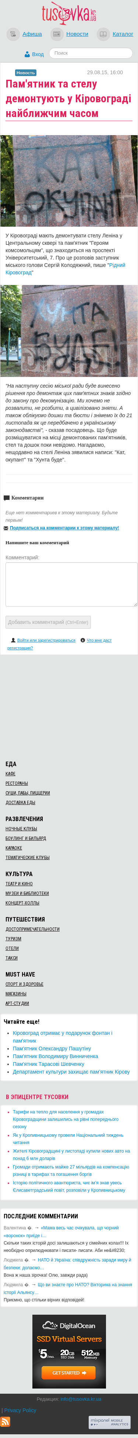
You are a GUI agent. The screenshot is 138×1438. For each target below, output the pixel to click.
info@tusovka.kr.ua (80, 1399)
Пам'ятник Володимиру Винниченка (55, 1056)
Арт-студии (17, 1003)
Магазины (16, 993)
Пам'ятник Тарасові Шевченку (48, 1064)
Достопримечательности (33, 929)
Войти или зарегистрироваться (46, 640)
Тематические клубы (28, 857)
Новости (77, 34)
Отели (12, 948)
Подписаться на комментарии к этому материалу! (64, 528)
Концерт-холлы (22, 903)
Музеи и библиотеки (27, 893)
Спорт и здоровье (24, 984)
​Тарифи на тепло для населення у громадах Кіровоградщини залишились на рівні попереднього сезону (65, 1119)
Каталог (123, 34)
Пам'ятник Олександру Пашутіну (52, 1048)
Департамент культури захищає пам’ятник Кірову (71, 1072)
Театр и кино (19, 883)
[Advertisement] (69, 706)
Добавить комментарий (48, 622)
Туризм (13, 938)
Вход (38, 54)
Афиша (32, 34)
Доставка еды (20, 802)
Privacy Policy (20, 1410)
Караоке (14, 848)
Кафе (10, 773)
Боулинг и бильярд (26, 838)
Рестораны (17, 783)
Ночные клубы (21, 828)
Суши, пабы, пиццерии (28, 793)
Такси (12, 958)
